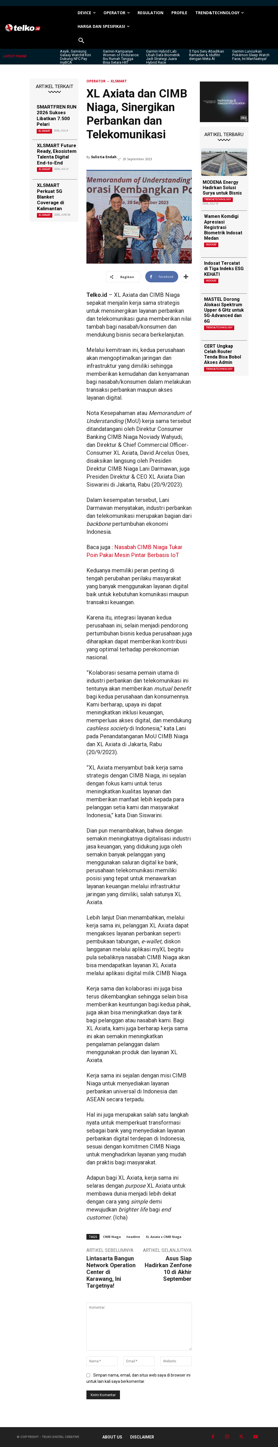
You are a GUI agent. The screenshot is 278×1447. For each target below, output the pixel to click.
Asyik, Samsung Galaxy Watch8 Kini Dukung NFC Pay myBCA (75, 56)
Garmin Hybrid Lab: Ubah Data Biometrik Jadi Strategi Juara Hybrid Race (163, 56)
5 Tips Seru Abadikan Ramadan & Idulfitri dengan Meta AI (206, 55)
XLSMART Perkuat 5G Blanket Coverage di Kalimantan (50, 196)
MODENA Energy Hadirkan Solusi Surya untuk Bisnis (222, 188)
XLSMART (44, 131)
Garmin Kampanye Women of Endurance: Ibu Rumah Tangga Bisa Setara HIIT (121, 56)
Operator (95, 81)
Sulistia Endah (104, 157)
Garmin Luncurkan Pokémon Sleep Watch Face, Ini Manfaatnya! (250, 55)
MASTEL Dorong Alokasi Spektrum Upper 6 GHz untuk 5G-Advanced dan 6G (224, 310)
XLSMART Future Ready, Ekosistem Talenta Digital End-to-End (56, 154)
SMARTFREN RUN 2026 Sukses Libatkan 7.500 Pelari (56, 115)
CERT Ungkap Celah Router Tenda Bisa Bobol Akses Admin (222, 354)
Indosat (211, 244)
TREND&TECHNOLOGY (217, 199)
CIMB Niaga (112, 1237)
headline (133, 1237)
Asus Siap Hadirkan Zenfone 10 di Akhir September (168, 1268)
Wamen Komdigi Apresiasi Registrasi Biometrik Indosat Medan (223, 227)
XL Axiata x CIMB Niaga (163, 1237)
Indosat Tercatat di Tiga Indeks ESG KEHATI (224, 268)
